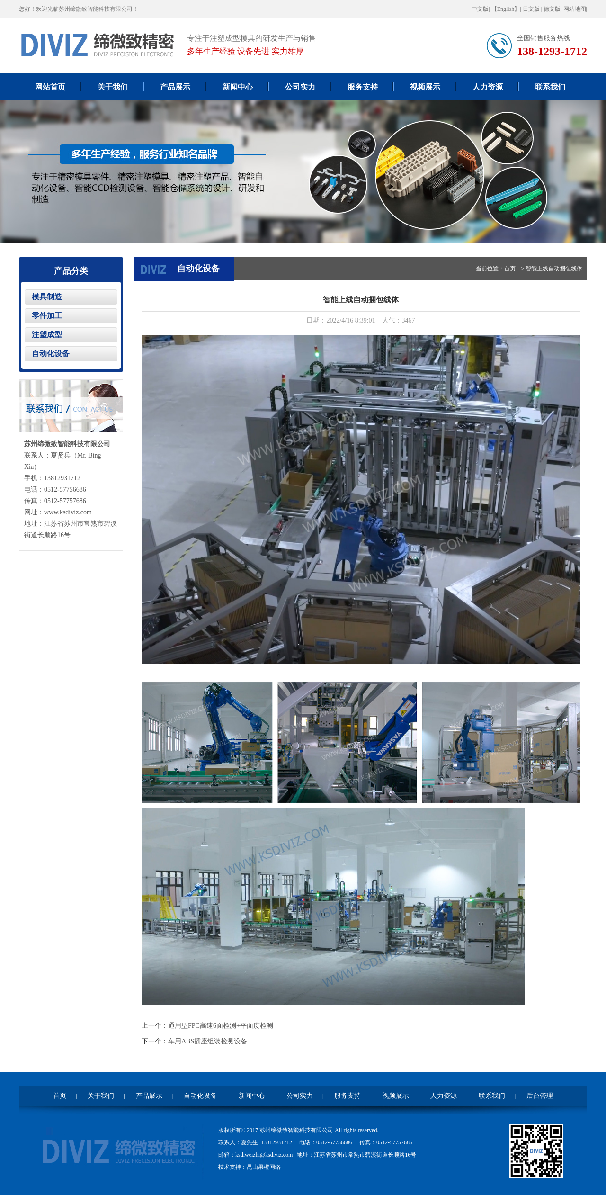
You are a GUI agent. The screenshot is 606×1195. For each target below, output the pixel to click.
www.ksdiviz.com (68, 512)
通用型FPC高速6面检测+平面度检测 (220, 1025)
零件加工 (47, 316)
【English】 (505, 9)
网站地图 (574, 9)
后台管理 (539, 1095)
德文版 (552, 9)
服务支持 (363, 87)
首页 (510, 268)
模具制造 (47, 297)
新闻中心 (238, 87)
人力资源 (487, 87)
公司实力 (300, 87)
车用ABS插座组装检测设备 (207, 1041)
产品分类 (71, 271)
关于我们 (113, 87)
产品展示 (175, 87)
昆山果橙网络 (264, 1167)
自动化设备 (51, 354)
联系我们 (550, 87)
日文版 (532, 9)
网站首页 (50, 87)
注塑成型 (47, 335)
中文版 (480, 9)
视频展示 (425, 87)
